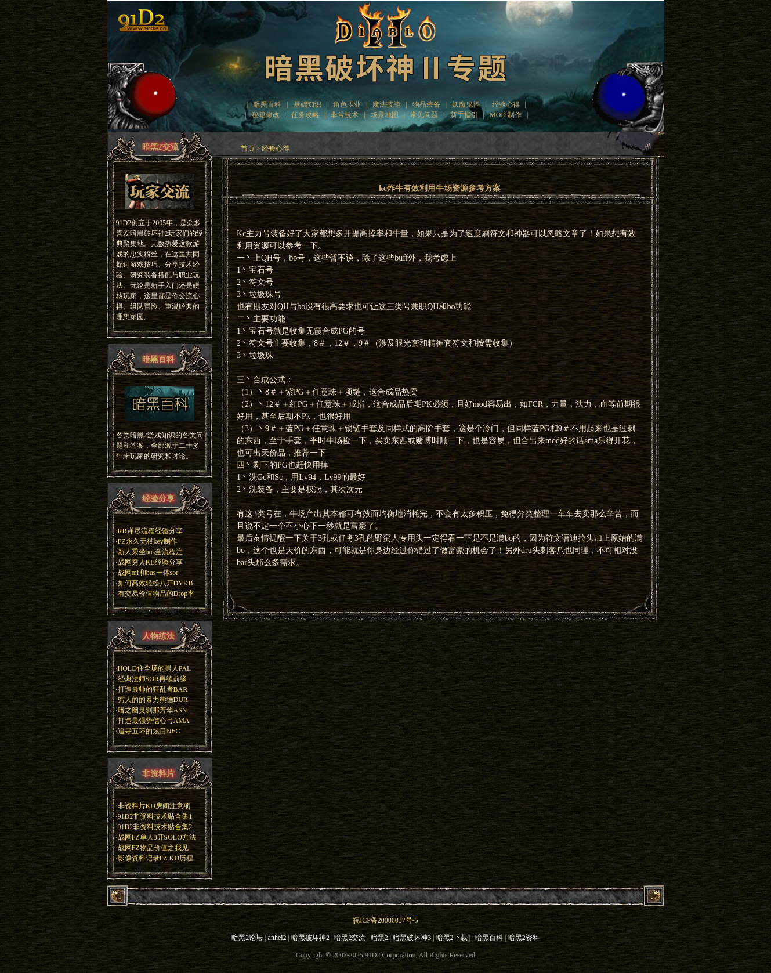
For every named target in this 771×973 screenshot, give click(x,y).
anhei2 (277, 938)
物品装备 (426, 104)
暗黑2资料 (524, 938)
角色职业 (347, 104)
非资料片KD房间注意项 (154, 806)
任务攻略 (305, 115)
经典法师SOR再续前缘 (152, 679)
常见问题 (424, 115)
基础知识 (307, 104)
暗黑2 (379, 938)
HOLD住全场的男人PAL (154, 668)
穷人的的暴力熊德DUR (153, 700)
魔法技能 (386, 104)
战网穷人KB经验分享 (150, 562)
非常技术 (345, 115)
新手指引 (464, 115)
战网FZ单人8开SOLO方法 (157, 837)
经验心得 (506, 104)
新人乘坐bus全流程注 (150, 552)
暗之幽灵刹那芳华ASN (152, 710)
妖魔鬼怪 (466, 104)
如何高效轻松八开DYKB (155, 583)
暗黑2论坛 (247, 938)
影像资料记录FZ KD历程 (155, 858)
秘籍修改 (266, 115)
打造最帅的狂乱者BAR (153, 689)
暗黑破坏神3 (412, 938)
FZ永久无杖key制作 (148, 541)
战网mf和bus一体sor (148, 573)
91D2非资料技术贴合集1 (155, 816)
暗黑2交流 (349, 938)
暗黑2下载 (452, 938)
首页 (248, 148)
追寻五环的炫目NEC (149, 731)
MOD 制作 (506, 115)
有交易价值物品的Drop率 (156, 593)
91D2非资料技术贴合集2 (155, 827)
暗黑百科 (267, 104)
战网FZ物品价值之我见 (153, 848)
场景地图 (385, 115)
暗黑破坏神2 (310, 938)
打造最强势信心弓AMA (154, 721)
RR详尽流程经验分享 (150, 531)
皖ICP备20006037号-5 (385, 920)
